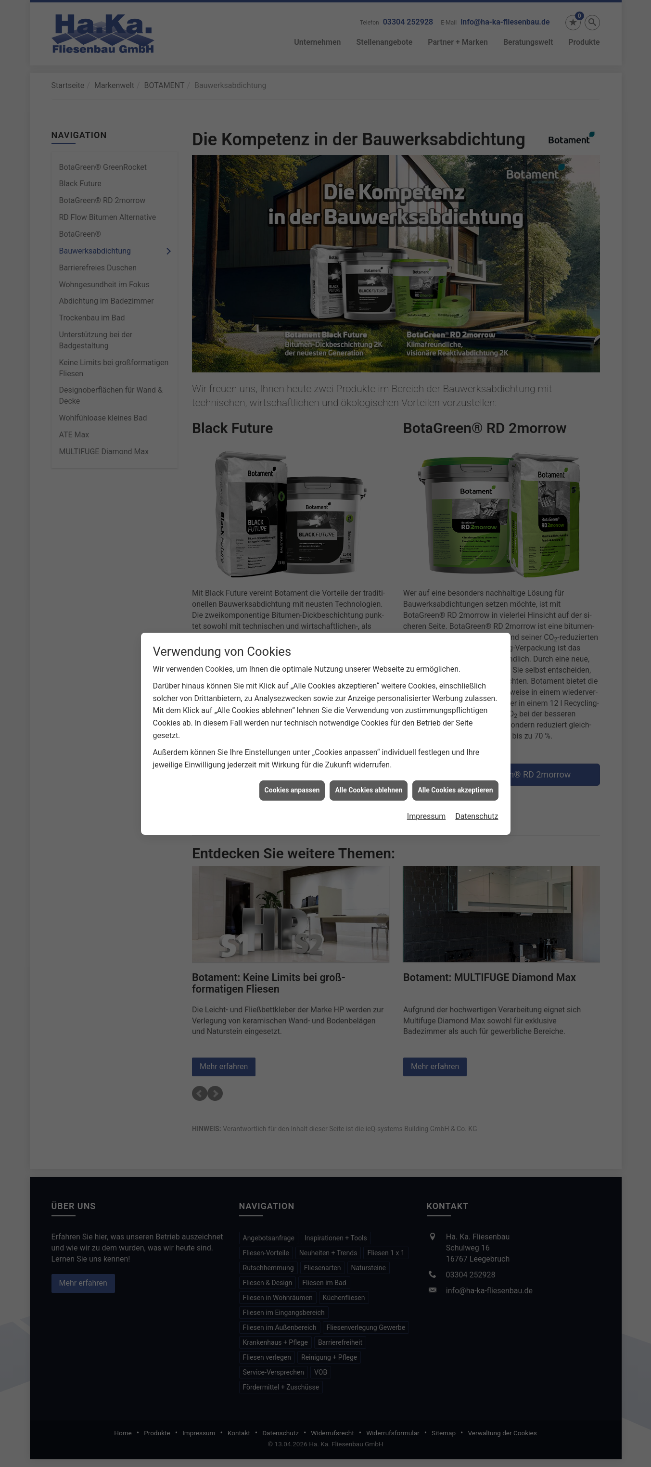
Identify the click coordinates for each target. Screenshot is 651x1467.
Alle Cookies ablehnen (368, 748)
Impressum (426, 773)
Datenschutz (476, 773)
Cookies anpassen (292, 748)
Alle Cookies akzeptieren (455, 748)
